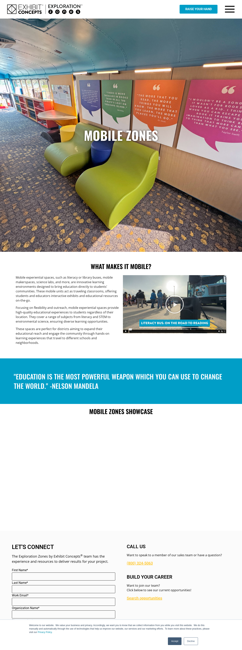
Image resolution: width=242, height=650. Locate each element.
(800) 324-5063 (140, 563)
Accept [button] (174, 641)
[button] (174, 304)
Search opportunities (144, 598)
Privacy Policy (45, 632)
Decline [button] (191, 641)
